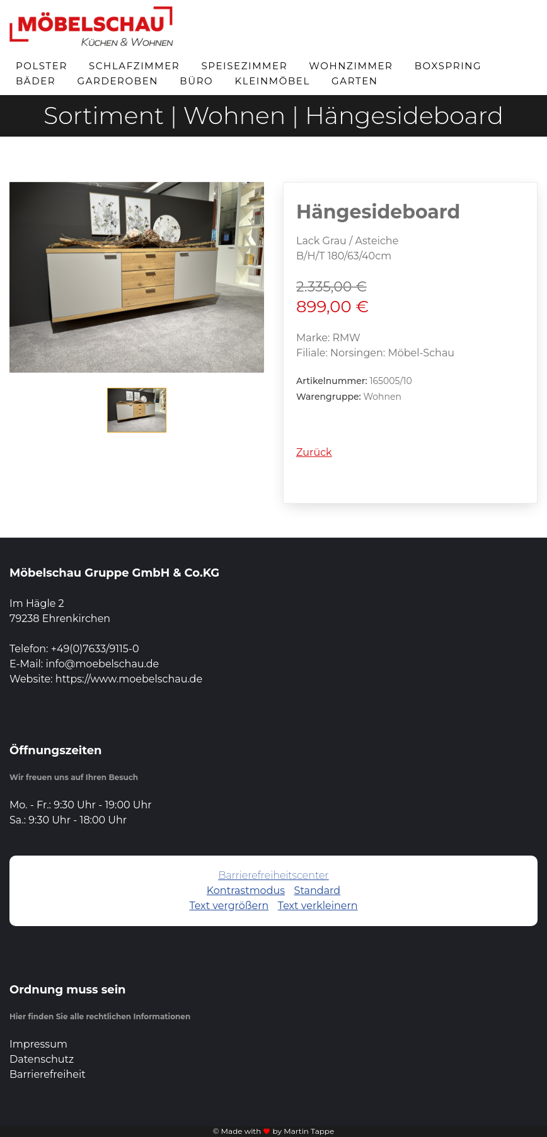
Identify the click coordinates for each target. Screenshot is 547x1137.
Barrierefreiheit (47, 1074)
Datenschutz (41, 1059)
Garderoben (117, 81)
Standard (317, 891)
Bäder (35, 81)
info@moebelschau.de (102, 664)
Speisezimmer (244, 66)
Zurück (314, 452)
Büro (196, 81)
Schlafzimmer (134, 66)
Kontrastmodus (246, 891)
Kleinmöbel (272, 81)
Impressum (38, 1044)
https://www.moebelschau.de (128, 679)
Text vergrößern (228, 906)
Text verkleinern (318, 906)
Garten (354, 81)
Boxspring (448, 66)
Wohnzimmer (351, 66)
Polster (41, 66)
